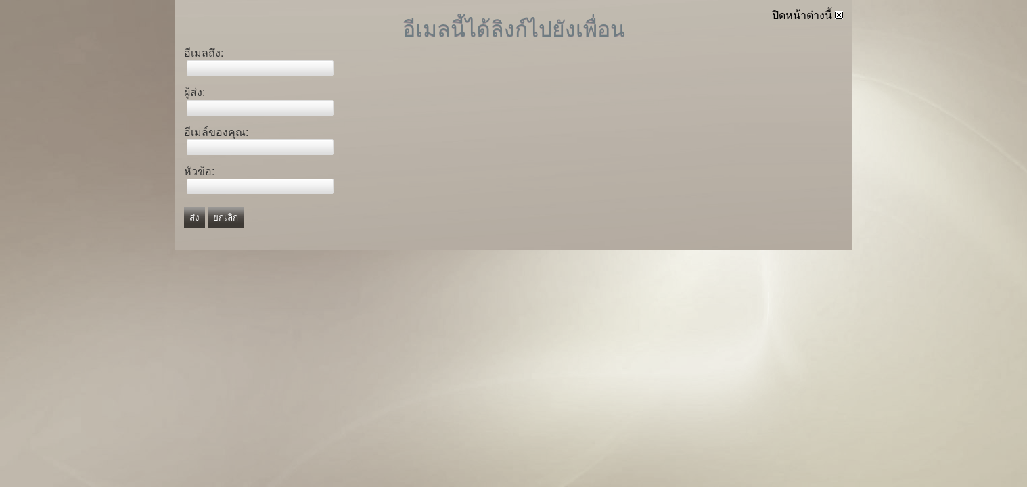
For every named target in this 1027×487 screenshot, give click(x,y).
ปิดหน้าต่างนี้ (807, 15)
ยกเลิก (225, 217)
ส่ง (194, 217)
